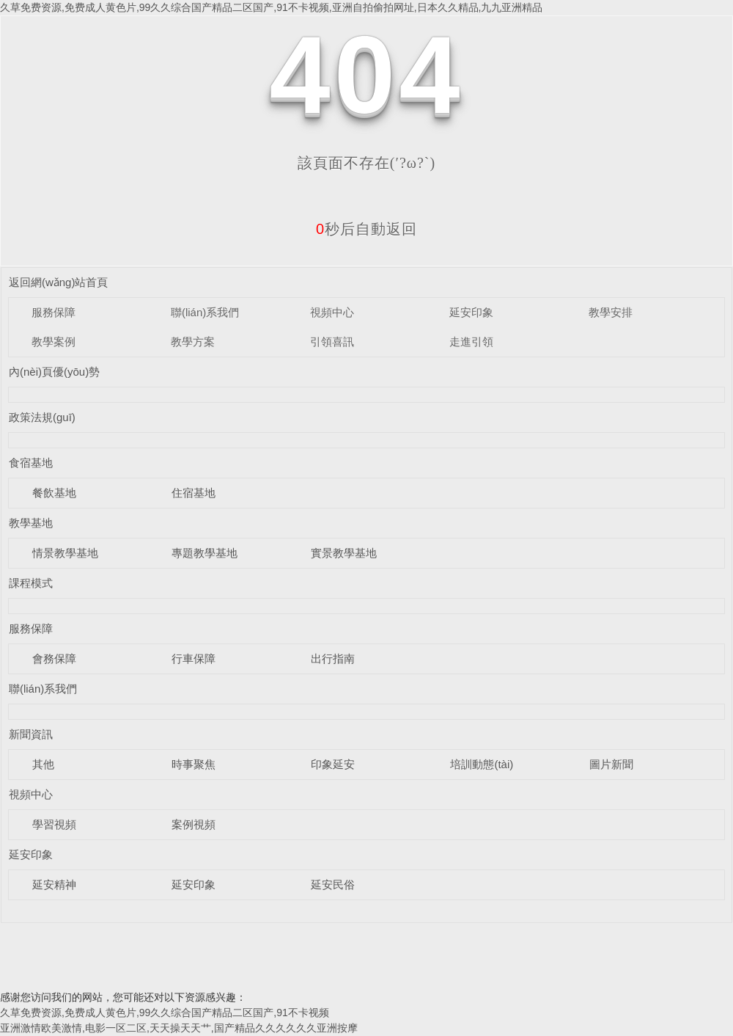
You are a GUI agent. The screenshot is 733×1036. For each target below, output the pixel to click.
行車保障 (194, 658)
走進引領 (471, 341)
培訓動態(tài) (481, 764)
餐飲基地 (54, 492)
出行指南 (333, 658)
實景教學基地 (344, 553)
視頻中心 (332, 312)
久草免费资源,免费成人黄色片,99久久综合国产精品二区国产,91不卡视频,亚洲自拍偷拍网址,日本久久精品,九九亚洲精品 (271, 7)
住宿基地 (194, 492)
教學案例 (53, 341)
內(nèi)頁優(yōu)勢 (54, 371)
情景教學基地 (65, 553)
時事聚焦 (194, 764)
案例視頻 (194, 824)
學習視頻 (54, 824)
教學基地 (31, 523)
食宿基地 (31, 462)
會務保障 (54, 658)
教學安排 (611, 312)
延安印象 (471, 312)
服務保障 (53, 312)
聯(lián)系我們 (205, 312)
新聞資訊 (31, 734)
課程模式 (31, 583)
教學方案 (193, 341)
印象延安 (333, 764)
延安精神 (54, 884)
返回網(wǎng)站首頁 (58, 282)
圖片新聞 (611, 764)
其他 (43, 764)
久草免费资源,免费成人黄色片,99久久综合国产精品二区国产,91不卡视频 (164, 1012)
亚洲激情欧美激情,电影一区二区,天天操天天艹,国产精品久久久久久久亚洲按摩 (179, 1028)
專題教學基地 (204, 553)
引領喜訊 (332, 341)
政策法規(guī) (42, 417)
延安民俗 (333, 884)
